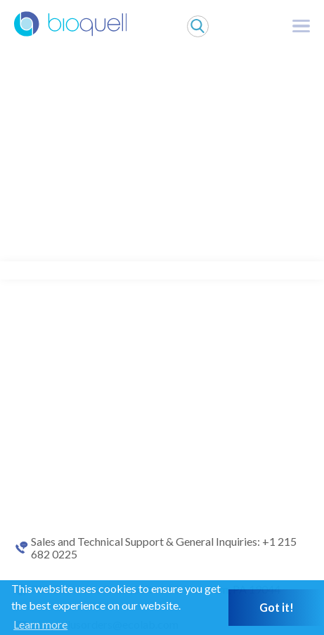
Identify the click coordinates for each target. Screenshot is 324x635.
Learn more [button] (40, 624)
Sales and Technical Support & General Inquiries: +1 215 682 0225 (164, 548)
